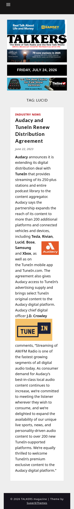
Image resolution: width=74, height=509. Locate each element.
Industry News (28, 114)
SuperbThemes (37, 503)
